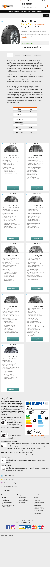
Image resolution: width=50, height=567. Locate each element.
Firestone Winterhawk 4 (33, 166)
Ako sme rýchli (37, 504)
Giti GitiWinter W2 (7, 217)
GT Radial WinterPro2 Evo (9, 168)
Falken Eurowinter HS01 (33, 268)
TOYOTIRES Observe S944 (10, 273)
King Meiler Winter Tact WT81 (10, 377)
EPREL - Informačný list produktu (37, 435)
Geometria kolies (38, 512)
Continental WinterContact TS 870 (11, 157)
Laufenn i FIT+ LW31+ (33, 269)
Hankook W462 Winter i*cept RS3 (10, 161)
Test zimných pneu (22, 499)
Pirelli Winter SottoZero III (9, 326)
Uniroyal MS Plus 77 (33, 324)
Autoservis (41, 11)
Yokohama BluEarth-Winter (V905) (36, 326)
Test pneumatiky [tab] (27, 55)
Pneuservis (34, 11)
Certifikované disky (38, 510)
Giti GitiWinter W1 (8, 374)
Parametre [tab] (16, 55)
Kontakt (38, 0)
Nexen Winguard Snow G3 (34, 220)
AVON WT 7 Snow (32, 222)
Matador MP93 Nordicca (9, 278)
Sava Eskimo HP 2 (8, 226)
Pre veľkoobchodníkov (39, 502)
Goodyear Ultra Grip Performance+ (11, 261)
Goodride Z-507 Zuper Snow (10, 331)
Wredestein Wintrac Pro (8, 213)
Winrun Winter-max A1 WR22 (10, 173)
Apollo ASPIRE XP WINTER (10, 220)
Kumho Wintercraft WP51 (34, 279)
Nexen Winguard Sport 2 (8, 317)
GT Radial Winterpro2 (8, 268)
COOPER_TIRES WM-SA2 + (10, 280)
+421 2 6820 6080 (26, 4)
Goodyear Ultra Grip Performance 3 (11, 159)
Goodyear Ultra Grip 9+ (33, 160)
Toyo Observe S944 (8, 328)
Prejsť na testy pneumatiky (39, 24)
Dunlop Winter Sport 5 (8, 163)
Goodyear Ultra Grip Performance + (11, 210)
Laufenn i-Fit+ (31, 335)
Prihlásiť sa (44, 1)
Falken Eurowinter (8, 279)
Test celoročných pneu (23, 500)
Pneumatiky (9, 11)
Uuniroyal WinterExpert (33, 176)
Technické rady (5, 500)
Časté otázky (37, 500)
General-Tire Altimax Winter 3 (35, 276)
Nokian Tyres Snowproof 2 (9, 164)
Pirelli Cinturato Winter (9, 373)
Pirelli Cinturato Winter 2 (9, 171)
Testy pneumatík (31, 0)
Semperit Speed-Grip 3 (33, 319)
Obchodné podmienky (39, 499)
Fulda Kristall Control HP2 (34, 168)
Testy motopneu (21, 502)
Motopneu (16, 11)
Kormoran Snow (7, 229)
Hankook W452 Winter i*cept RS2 (35, 315)
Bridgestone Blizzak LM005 (34, 164)
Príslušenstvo (27, 11)
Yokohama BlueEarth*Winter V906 (11, 263)
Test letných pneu (22, 497)
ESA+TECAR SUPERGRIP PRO (10, 272)
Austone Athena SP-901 (33, 178)
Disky (21, 11)
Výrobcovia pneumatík (7, 502)
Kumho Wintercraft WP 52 (9, 219)
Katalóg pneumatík (6, 499)
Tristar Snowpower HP (9, 378)
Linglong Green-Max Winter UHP (11, 332)
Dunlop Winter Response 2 (34, 223)
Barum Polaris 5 (32, 173)
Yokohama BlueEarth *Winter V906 (36, 272)
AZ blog (4, 497)
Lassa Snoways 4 (32, 177)
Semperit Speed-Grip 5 (8, 215)
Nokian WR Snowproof (9, 222)
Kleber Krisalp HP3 (32, 170)
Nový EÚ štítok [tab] (39, 55)
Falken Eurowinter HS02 (8, 166)
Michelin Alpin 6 (6, 160)
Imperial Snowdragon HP (34, 227)
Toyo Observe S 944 (8, 371)
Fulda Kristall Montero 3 (33, 224)
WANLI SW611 (31, 229)
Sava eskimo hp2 (7, 269)
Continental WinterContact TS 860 (35, 265)
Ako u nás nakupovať (39, 507)
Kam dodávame (37, 513)
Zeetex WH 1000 (7, 167)
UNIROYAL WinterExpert (9, 276)
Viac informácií (24, 37)
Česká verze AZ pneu (39, 508)
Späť (47, 15)
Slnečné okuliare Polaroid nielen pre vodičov (8, 506)
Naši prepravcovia (38, 505)
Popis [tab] (8, 55)
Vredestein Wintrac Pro (8, 318)
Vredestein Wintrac (8, 170)
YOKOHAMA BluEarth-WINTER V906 (12, 224)
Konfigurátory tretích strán (8, 504)
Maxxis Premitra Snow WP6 (34, 217)
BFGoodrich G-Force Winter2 (34, 167)
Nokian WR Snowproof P (9, 325)
